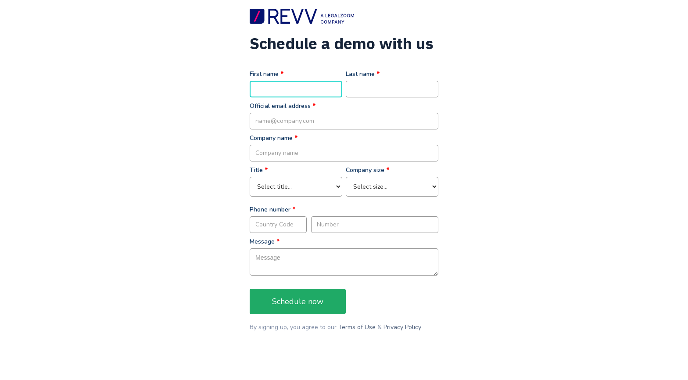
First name (264, 74)
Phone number (270, 209)
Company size (365, 170)
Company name (271, 138)
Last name (360, 74)
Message (262, 241)
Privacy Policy (402, 327)
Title (256, 170)
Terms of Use (357, 327)
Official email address (280, 106)
